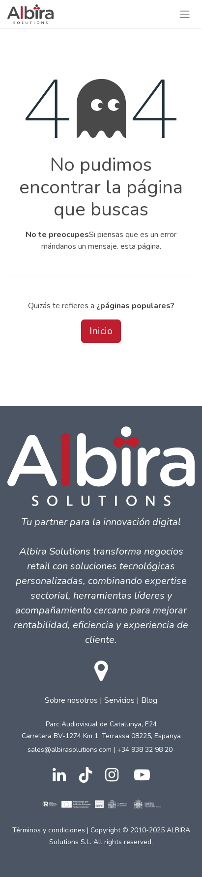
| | (101, 695)
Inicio (101, 331)
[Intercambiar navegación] (185, 14)
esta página (140, 246)
